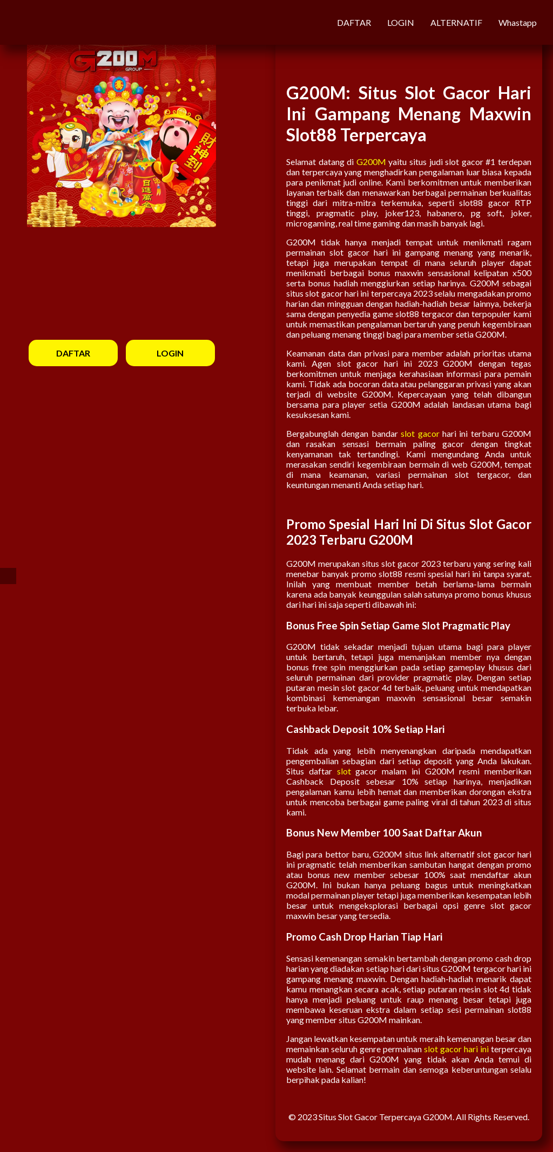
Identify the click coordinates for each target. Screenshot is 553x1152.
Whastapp (517, 22)
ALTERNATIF (456, 22)
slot (344, 771)
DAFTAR (354, 22)
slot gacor (420, 433)
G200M (371, 161)
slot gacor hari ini (456, 1049)
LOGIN (400, 22)
